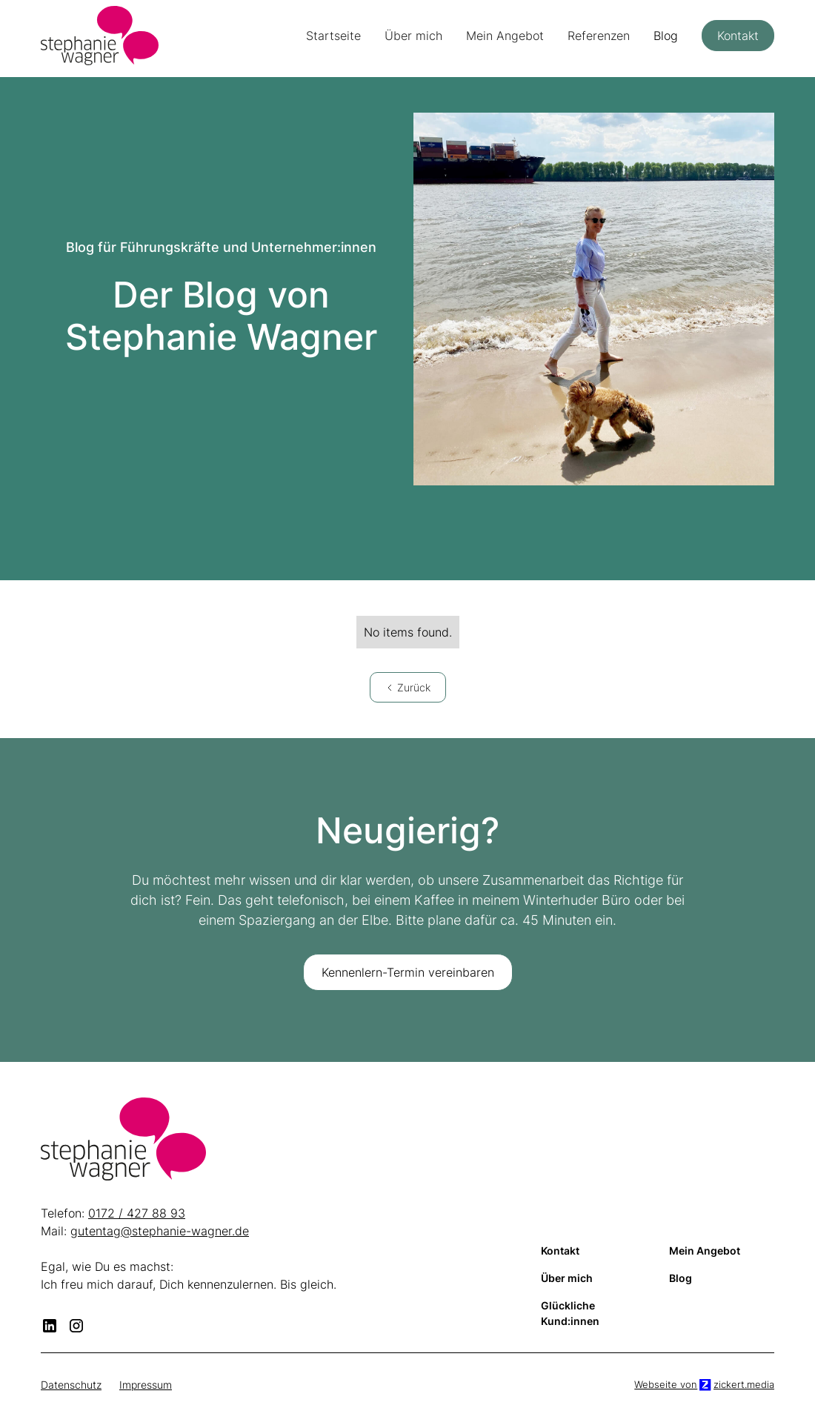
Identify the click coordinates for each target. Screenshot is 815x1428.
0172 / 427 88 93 (136, 1213)
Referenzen (599, 35)
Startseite (333, 35)
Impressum (145, 1384)
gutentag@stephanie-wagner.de (159, 1230)
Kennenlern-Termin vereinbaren (408, 972)
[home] (100, 35)
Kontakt (738, 35)
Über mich (413, 35)
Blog (665, 35)
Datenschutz (71, 1384)
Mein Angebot (505, 35)
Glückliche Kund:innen (570, 1313)
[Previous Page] (408, 687)
